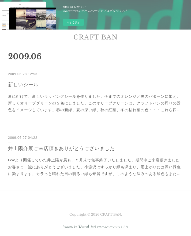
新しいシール (23, 84)
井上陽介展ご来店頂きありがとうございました (61, 148)
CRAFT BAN (95, 37)
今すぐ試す (73, 22)
